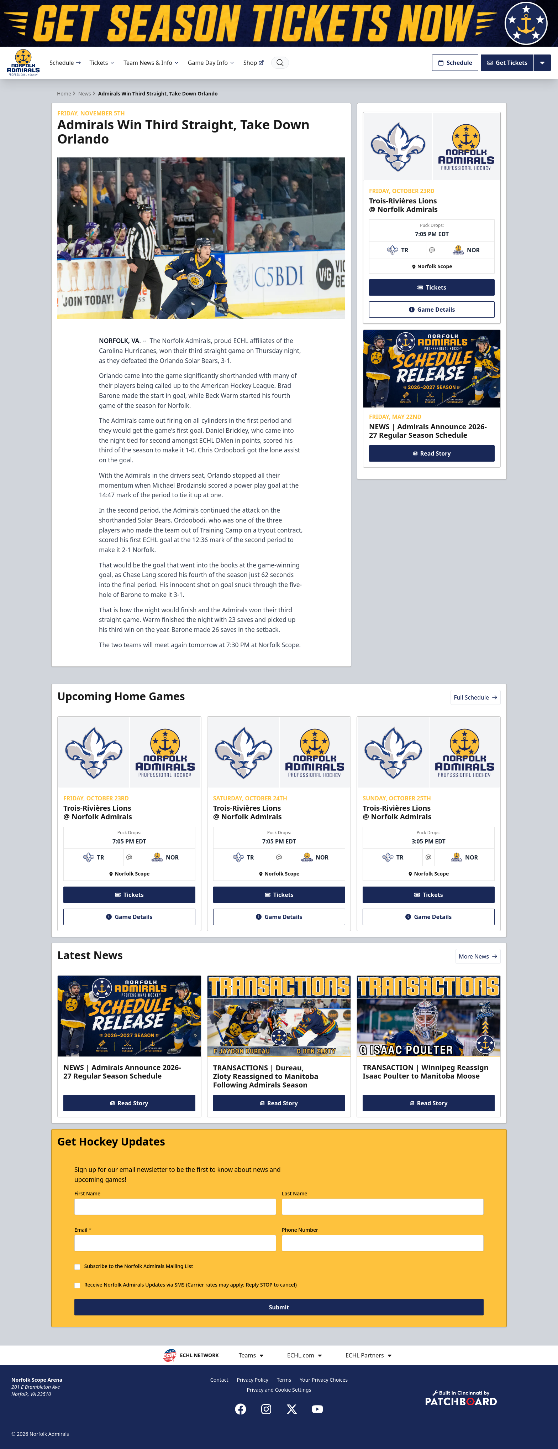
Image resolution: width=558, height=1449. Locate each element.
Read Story (432, 453)
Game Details (432, 309)
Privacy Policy (252, 1379)
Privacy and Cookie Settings (279, 1389)
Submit (279, 1308)
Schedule (65, 63)
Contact (219, 1379)
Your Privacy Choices (324, 1379)
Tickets (102, 63)
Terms (284, 1379)
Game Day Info (211, 63)
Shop (253, 63)
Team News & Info (151, 63)
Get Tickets (507, 63)
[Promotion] (279, 23)
